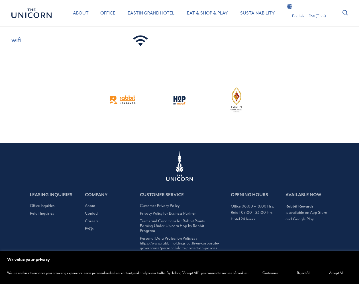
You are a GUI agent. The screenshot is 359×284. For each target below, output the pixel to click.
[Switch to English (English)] (298, 16)
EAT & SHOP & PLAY (207, 13)
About (90, 205)
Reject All (303, 273)
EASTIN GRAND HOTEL (151, 13)
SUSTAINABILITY (257, 13)
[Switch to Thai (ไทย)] (318, 16)
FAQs (89, 228)
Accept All (336, 273)
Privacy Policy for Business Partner (168, 213)
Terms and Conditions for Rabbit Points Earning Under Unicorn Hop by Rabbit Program (172, 226)
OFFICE (107, 13)
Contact (91, 213)
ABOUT (81, 13)
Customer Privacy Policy (160, 205)
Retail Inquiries (42, 213)
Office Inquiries (42, 205)
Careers (91, 221)
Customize (270, 273)
